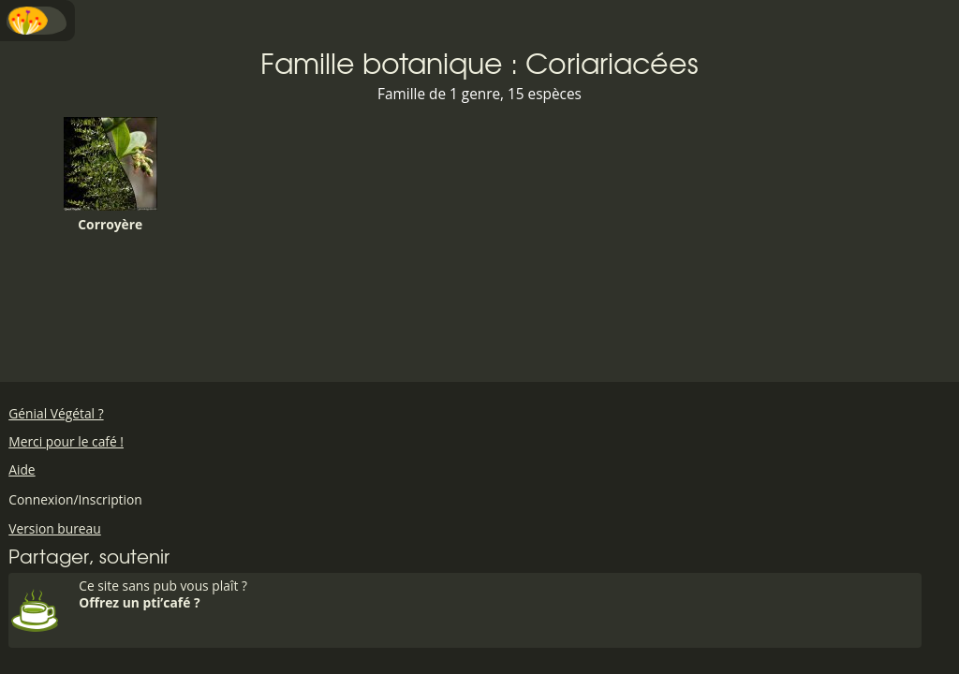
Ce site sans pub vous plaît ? (498, 594)
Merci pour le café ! (66, 441)
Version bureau (54, 528)
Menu (37, 20)
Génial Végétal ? (55, 413)
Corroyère (110, 175)
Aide (21, 469)
